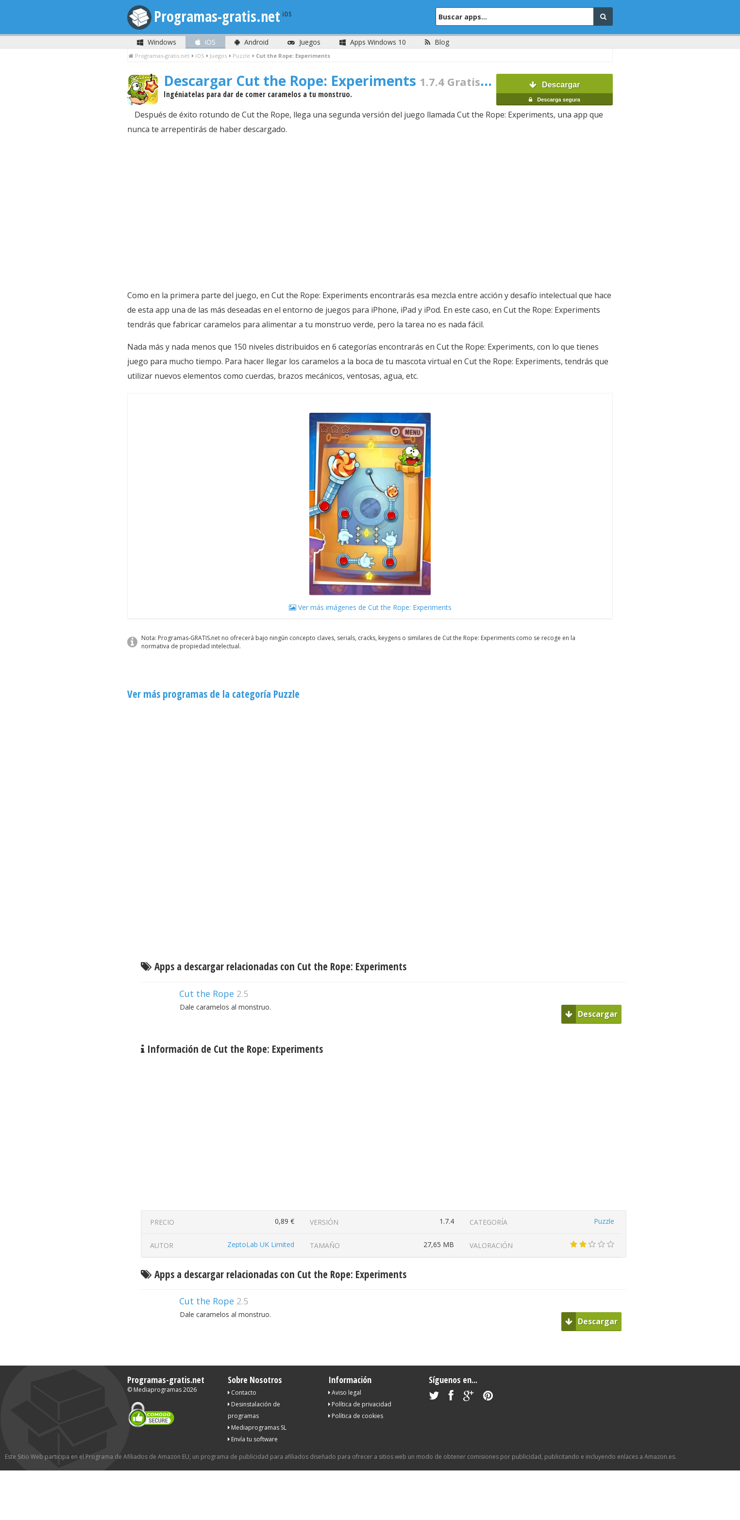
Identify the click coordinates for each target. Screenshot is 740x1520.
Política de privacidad (359, 1404)
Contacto (242, 1392)
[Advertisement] (370, 212)
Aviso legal (344, 1392)
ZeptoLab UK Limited (260, 1244)
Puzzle (604, 1221)
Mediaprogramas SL (257, 1427)
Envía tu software (253, 1439)
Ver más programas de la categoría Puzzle (213, 694)
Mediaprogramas (158, 1389)
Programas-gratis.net (217, 16)
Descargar (554, 93)
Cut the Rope (206, 993)
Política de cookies (355, 1416)
